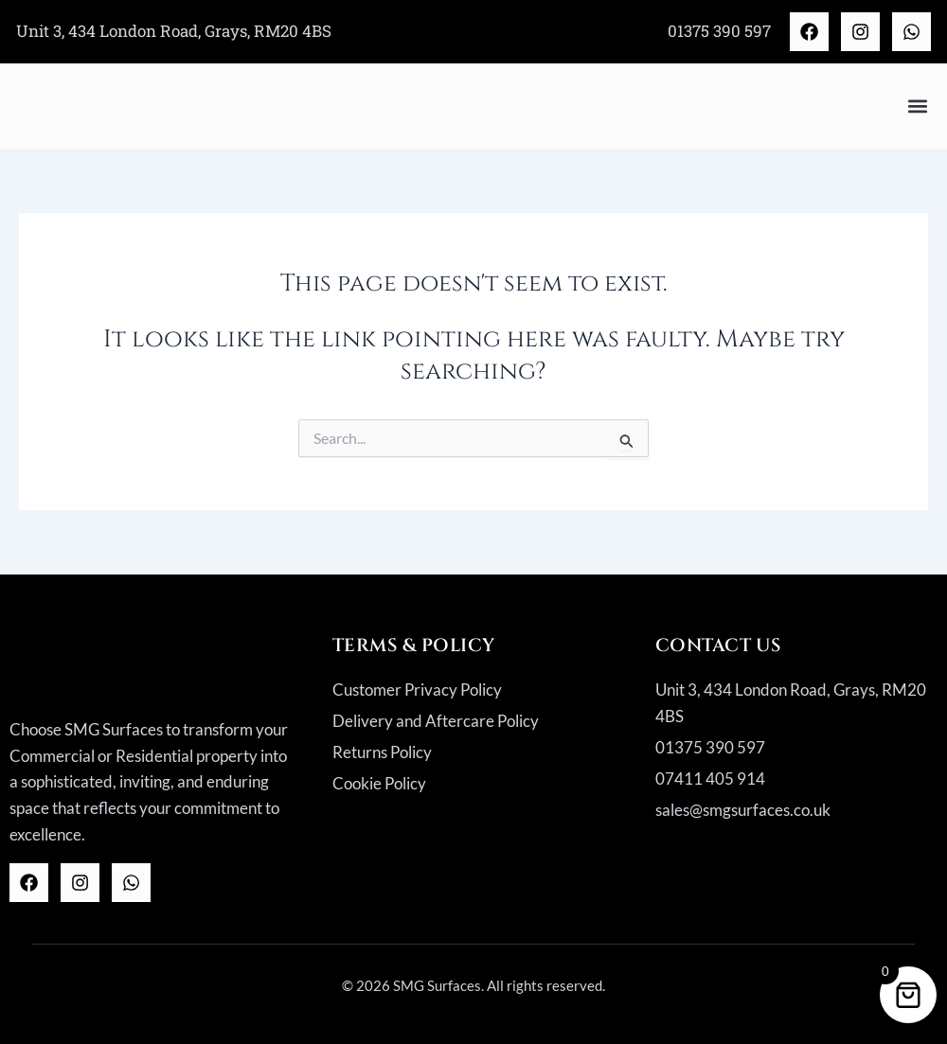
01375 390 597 (719, 31)
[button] (917, 105)
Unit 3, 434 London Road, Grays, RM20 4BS (173, 31)
